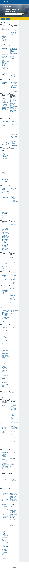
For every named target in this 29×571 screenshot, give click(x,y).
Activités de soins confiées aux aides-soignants (5, 328)
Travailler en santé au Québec (5, 116)
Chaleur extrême (13, 289)
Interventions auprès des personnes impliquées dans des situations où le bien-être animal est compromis (5, 123)
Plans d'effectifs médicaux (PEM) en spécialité (5, 105)
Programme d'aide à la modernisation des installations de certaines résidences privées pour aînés (5, 367)
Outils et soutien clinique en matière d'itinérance (14, 129)
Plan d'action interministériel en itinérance (14, 132)
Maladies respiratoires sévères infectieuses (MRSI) (5, 168)
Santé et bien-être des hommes (5, 295)
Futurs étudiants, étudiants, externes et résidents (5, 97)
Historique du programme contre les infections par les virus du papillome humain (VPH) (14, 428)
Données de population (12, 484)
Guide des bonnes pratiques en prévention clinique (14, 225)
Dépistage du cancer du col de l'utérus (5, 50)
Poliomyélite (4, 173)
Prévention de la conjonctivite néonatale (4, 201)
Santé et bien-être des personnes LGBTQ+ (5, 297)
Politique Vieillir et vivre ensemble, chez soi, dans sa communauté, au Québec (5, 36)
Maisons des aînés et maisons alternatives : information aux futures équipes (5, 275)
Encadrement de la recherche (14, 86)
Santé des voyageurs (5, 180)
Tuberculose (4, 181)
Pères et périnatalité (5, 198)
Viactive (3, 44)
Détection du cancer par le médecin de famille (5, 57)
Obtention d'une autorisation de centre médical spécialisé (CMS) (14, 201)
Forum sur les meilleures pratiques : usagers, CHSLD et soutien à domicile (5, 346)
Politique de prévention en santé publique (5, 263)
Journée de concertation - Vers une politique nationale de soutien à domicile (5, 396)
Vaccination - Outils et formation (14, 445)
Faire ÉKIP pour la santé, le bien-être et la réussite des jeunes (5, 233)
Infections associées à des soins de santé (5, 160)
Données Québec (5, 537)
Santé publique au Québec (5, 269)
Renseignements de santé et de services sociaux (5, 385)
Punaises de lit (12, 295)
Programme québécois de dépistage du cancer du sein (5, 62)
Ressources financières (12, 519)
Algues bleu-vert (12, 288)
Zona (3, 182)
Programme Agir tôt (5, 242)
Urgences (11, 525)
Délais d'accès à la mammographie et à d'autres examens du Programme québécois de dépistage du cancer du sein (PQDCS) (13, 502)
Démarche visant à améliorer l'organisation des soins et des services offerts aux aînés (5, 342)
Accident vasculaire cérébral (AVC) (5, 428)
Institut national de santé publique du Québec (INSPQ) (5, 545)
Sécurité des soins (4, 387)
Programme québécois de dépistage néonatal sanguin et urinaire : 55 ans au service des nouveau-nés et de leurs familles (5, 211)
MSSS (6, 6)
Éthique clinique (13, 87)
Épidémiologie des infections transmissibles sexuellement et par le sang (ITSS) (5, 495)
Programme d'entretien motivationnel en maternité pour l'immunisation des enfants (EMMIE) (14, 436)
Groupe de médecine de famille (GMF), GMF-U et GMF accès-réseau (5, 351)
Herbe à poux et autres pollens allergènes (12, 292)
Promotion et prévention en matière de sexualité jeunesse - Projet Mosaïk (5, 245)
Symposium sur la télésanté (4, 389)
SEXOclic (3, 250)
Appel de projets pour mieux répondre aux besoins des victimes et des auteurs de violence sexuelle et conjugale (5, 455)
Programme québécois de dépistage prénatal (5, 215)
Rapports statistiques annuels (13, 517)
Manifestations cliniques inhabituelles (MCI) (14, 432)
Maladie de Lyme (13, 453)
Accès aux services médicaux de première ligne (13, 494)
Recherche (12, 56)
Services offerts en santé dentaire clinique (13, 283)
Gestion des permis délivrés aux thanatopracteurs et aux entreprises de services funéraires (14, 190)
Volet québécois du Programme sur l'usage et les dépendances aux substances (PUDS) (14, 34)
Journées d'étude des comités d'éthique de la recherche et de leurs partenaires (14, 90)
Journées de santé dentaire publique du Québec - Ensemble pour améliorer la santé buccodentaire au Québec (14, 279)
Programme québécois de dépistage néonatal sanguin (5, 207)
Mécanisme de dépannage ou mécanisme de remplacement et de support (5, 101)
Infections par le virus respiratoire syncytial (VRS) (5, 163)
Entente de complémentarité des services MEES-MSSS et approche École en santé (5, 229)
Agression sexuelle (5, 452)
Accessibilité (14, 567)
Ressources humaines (13, 521)
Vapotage (11, 257)
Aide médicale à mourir (13, 313)
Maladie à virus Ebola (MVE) (5, 165)
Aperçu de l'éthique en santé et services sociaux (14, 83)
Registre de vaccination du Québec (14, 443)
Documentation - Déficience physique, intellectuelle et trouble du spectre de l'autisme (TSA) (14, 76)
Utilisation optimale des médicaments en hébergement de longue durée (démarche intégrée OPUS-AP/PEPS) (5, 40)
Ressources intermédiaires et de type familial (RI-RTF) (5, 278)
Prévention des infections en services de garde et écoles (5, 176)
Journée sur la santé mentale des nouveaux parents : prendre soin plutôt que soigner (5, 196)
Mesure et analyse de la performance (13, 515)
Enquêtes (4, 479)
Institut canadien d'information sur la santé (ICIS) (5, 539)
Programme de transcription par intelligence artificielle (14, 418)
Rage (11, 459)
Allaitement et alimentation (4, 189)
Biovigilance (4, 331)
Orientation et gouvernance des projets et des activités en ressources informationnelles (13, 414)
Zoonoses (3, 184)
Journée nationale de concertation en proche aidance (5, 256)
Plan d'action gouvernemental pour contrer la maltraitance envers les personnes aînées (5, 30)
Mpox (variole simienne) (4, 170)
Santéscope (4, 555)
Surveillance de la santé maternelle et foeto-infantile (5, 516)
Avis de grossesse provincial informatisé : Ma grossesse (5, 191)
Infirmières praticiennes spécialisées (13, 328)
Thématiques (4, 18)
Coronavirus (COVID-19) (5, 74)
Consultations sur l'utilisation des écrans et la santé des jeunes (5, 225)
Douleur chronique (14, 145)
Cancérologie (4, 48)
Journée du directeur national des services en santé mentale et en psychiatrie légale (5, 315)
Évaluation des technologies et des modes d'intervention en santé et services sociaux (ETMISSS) (13, 53)
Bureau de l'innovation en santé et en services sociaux (13, 49)
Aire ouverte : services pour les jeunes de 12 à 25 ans (5, 311)
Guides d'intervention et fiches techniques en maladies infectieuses (5, 156)
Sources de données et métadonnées (5, 483)
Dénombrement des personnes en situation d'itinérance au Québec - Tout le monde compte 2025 (14, 123)
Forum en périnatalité (5, 193)
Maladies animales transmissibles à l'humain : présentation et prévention (13, 457)
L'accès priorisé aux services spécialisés (5, 356)
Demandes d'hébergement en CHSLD (13, 506)
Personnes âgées (4, 27)
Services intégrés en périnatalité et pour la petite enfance (5, 217)
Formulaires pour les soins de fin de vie (14, 315)
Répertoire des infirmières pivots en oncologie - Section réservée (5, 68)
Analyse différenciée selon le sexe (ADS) (5, 291)
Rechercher (22, 14)
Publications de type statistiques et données (5, 553)
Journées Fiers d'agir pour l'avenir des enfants (5, 240)
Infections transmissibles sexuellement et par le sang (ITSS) (13, 104)
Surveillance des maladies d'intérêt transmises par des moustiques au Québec (13, 463)
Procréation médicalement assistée (4, 204)
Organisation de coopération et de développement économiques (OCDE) (5, 549)
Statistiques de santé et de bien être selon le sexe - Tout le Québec (5, 513)
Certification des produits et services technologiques (14, 408)
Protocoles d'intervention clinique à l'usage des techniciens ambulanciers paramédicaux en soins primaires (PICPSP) (5, 380)
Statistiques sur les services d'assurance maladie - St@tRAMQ (5, 559)
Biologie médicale (4, 330)
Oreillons (3, 172)
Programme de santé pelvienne (5, 375)
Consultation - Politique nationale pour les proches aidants (5, 337)
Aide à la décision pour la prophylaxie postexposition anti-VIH (13, 100)
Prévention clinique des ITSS (13, 111)
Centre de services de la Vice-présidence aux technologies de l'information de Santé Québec (14, 404)
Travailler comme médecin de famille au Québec (5, 114)
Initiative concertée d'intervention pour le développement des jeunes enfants (5, 236)
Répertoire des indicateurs (4, 481)
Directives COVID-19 (5, 75)
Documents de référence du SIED (4, 406)
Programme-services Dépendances (14, 31)
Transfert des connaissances (12, 58)
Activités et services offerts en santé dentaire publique (14, 274)
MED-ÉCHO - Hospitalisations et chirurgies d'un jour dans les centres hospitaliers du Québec (13, 511)
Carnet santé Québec (5, 333)
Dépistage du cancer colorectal (5, 52)
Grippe (3, 153)
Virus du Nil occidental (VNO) (13, 466)
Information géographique (13, 486)
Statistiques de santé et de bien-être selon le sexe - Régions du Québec (5, 509)
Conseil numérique (5, 335)
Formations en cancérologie (4, 60)
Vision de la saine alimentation (13, 262)
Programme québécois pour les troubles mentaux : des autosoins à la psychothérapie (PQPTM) (5, 319)
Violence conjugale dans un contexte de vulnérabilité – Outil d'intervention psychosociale (5, 468)
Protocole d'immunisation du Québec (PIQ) (14, 440)
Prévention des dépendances (13, 28)
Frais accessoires (5, 348)
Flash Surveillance (5, 498)
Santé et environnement (12, 306)
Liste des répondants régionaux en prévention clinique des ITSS (13, 108)
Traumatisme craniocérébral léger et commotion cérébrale (5, 431)
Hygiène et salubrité (5, 158)
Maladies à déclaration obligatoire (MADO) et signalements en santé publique (5, 144)
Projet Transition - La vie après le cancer (5, 65)
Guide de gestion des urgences (5, 354)
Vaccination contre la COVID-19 (5, 77)
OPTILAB (3, 357)
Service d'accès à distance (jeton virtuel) (14, 422)
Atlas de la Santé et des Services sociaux (14, 480)
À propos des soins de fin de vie (14, 311)
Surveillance (12, 394)
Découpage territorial (14, 482)
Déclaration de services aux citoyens (14, 563)
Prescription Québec (13, 150)
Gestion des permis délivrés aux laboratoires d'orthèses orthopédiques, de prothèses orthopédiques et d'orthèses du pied (14, 196)
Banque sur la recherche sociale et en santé (5, 535)
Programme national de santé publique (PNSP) (5, 266)
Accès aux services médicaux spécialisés (13, 497)
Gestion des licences (14, 410)
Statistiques (10, 18)
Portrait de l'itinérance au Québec (14, 134)
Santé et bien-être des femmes (5, 293)
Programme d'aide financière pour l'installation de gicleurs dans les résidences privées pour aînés (5, 371)
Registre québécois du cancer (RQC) (5, 506)
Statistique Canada (5, 556)
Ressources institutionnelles (13, 523)
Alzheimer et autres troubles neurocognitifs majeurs (14, 143)
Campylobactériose (13, 452)
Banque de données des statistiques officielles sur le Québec (5, 532)
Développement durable (4, 83)
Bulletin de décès (4, 403)
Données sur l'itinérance (13, 126)
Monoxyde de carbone (13, 294)
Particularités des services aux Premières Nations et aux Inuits (5, 359)
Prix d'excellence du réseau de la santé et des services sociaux (5, 362)
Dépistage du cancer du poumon (5, 54)
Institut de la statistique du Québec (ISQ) (5, 542)
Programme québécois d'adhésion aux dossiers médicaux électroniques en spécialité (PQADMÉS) (5, 109)
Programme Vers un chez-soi (14, 137)
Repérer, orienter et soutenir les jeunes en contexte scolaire (5, 248)
